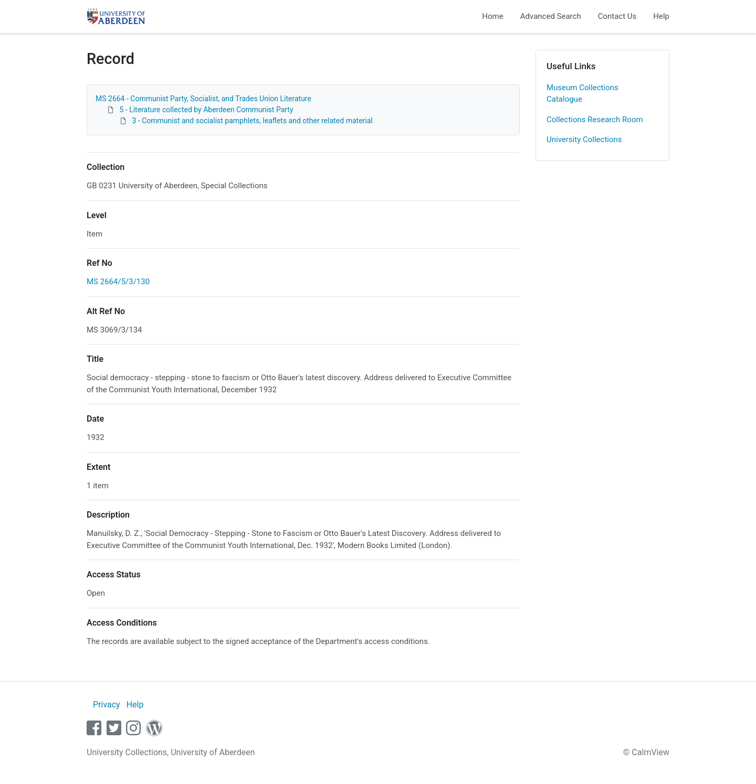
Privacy (106, 705)
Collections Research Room (595, 119)
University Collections (584, 139)
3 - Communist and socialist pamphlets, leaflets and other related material (252, 120)
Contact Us (617, 16)
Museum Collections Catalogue (582, 93)
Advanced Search (550, 16)
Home (492, 16)
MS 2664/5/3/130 (118, 281)
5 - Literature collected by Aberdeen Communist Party (206, 109)
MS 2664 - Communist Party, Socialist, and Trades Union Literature (203, 98)
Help (661, 16)
